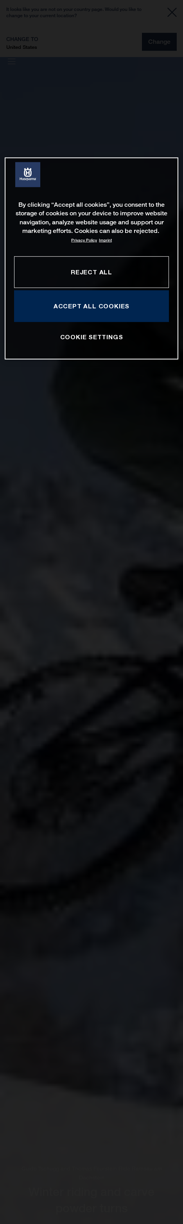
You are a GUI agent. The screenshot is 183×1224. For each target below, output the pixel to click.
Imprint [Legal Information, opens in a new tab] (105, 240)
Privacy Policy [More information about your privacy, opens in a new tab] (84, 240)
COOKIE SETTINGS (91, 336)
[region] (92, 258)
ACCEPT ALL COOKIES (91, 305)
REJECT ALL (91, 271)
